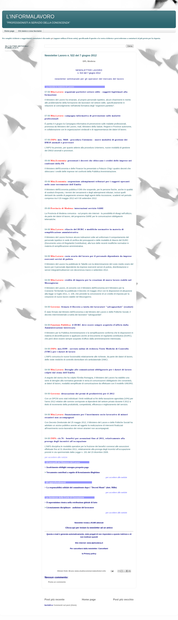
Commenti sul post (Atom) (65, 605)
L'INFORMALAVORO (30, 16)
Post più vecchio (123, 599)
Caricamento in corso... (15, 51)
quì (52, 38)
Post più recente (54, 599)
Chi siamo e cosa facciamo (30, 31)
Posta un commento (57, 582)
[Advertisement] (89, 593)
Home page (9, 31)
